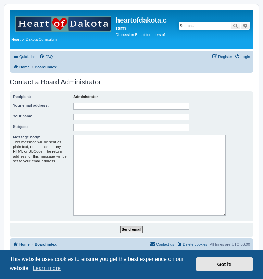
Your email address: (31, 105)
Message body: (26, 137)
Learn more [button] (47, 268)
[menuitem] (46, 57)
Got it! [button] (224, 264)
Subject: (20, 126)
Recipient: (22, 97)
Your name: (23, 116)
